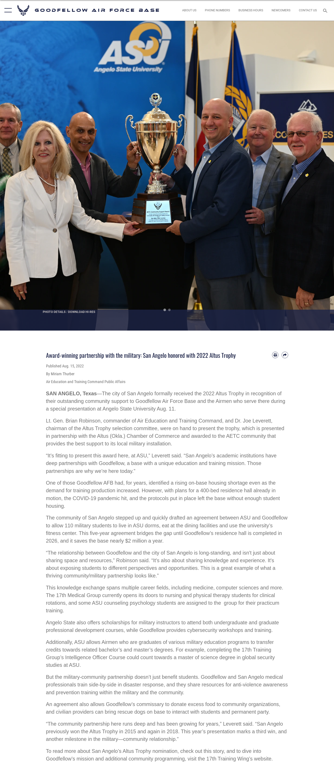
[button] (7, 10)
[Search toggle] (326, 10)
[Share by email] (285, 355)
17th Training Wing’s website (238, 759)
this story (214, 751)
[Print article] (275, 355)
